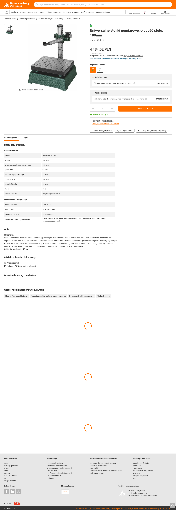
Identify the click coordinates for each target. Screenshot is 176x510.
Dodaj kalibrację (100, 93)
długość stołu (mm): (97, 65)
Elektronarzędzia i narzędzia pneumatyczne (106, 471)
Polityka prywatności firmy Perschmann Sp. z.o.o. (146, 509)
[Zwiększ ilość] (112, 109)
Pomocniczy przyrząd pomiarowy (50, 19)
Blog (134, 478)
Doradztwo (137, 466)
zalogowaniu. (137, 58)
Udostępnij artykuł (125, 131)
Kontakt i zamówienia (141, 463)
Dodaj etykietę (99, 77)
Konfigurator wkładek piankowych (59, 473)
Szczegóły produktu (11, 137)
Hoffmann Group (87, 12)
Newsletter (137, 473)
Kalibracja (50, 478)
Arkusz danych (11, 263)
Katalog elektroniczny (55, 463)
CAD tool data (52, 471)
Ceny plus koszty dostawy (133, 56)
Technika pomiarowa (27, 19)
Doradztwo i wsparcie (71, 12)
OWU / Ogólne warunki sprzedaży (97, 509)
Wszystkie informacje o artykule (105, 124)
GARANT (7, 473)
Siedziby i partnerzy (11, 466)
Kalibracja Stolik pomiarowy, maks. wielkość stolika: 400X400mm (121, 99)
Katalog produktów (103, 12)
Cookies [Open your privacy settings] (168, 509)
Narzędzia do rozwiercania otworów (103, 463)
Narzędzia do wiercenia (98, 466)
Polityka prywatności (118, 509)
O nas (6, 468)
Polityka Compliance (140, 476)
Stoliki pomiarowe (73, 19)
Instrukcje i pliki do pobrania (143, 471)
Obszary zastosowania (28, 12)
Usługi (42, 12)
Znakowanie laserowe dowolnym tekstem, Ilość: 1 (116, 83)
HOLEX (7, 478)
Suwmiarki (94, 468)
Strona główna (10, 19)
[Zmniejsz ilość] (93, 109)
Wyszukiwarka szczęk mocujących (59, 468)
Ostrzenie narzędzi (54, 476)
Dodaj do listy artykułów (101, 131)
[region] (11, 58)
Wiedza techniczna (54, 12)
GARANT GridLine (10, 476)
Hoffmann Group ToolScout (57, 466)
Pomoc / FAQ (137, 468)
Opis (26, 137)
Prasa (6, 471)
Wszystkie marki (10, 481)
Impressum (80, 509)
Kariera (7, 463)
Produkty (14, 12)
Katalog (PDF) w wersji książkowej (152, 131)
